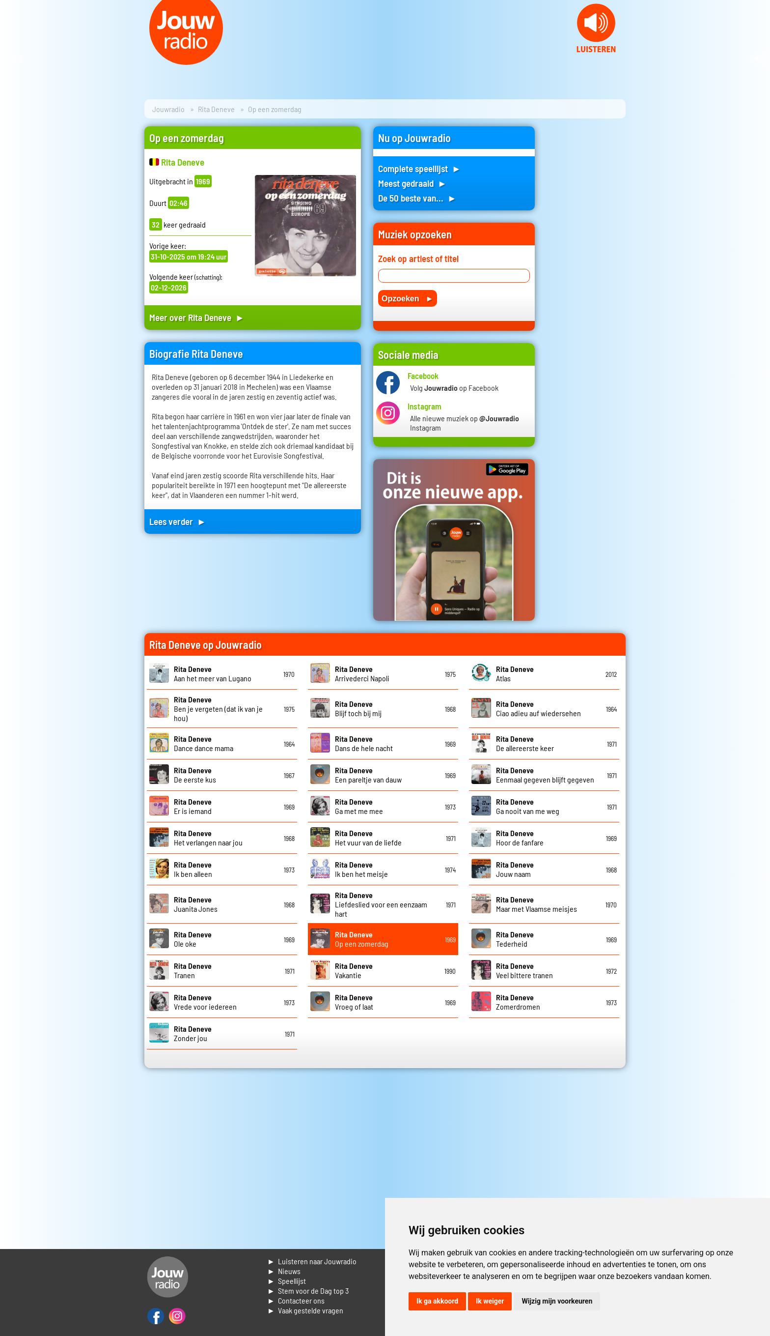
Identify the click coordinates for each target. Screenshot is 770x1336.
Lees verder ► (177, 521)
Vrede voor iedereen (205, 1001)
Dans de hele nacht (364, 743)
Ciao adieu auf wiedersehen (538, 708)
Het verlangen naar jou (208, 837)
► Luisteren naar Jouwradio (312, 1261)
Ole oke (193, 938)
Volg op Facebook (454, 387)
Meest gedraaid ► (412, 183)
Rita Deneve (216, 109)
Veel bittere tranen (524, 970)
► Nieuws (284, 1271)
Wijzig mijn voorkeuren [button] (557, 1301)
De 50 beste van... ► (417, 197)
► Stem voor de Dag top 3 (308, 1290)
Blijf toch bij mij (358, 708)
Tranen (193, 970)
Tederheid (515, 938)
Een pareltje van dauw (368, 774)
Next (757, 59)
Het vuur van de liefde (368, 837)
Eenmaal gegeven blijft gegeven (545, 774)
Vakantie (354, 970)
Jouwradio (168, 109)
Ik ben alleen (193, 869)
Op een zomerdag (361, 938)
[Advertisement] (586, 273)
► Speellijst (286, 1280)
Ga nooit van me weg (527, 806)
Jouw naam (515, 869)
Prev (13, 59)
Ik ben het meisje (361, 869)
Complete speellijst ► (419, 168)
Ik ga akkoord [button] (437, 1301)
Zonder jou (193, 1033)
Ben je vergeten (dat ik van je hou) (218, 709)
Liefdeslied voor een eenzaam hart (381, 904)
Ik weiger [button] (490, 1301)
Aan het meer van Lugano (212, 673)
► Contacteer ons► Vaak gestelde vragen (305, 1305)
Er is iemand (193, 806)
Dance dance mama (203, 743)
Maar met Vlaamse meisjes (536, 904)
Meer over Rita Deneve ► (197, 317)
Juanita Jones (196, 904)
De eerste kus (195, 774)
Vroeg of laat (354, 1001)
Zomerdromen (518, 1001)
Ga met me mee (359, 806)
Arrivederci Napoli (362, 673)
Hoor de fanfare (520, 837)
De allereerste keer (525, 743)
